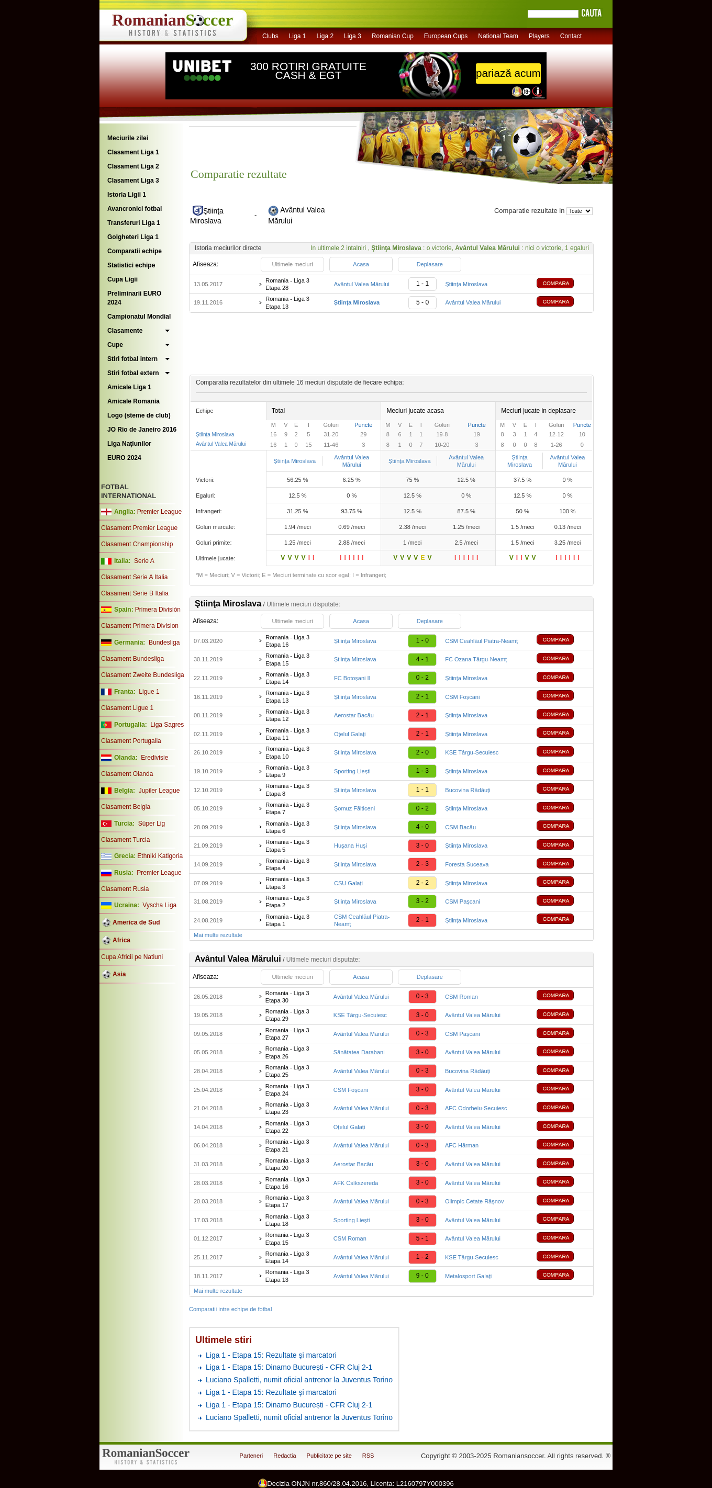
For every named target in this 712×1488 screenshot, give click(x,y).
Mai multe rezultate (218, 935)
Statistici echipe (131, 265)
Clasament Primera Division (140, 625)
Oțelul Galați (350, 734)
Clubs (270, 36)
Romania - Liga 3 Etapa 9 (287, 771)
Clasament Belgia (125, 806)
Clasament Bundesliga (132, 658)
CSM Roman (461, 997)
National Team (498, 36)
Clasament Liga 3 (133, 180)
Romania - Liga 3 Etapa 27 (287, 1034)
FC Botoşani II (352, 678)
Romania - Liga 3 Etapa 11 (287, 734)
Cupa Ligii (122, 279)
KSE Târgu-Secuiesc (471, 752)
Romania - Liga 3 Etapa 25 (287, 1071)
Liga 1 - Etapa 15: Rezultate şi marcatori (271, 1355)
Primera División (158, 609)
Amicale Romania (133, 401)
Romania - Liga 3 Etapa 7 (287, 808)
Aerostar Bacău (354, 715)
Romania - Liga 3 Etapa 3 (287, 882)
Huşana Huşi (350, 845)
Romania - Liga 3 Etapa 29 (287, 1015)
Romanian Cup (393, 36)
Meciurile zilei (127, 138)
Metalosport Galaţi (468, 1276)
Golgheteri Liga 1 (133, 237)
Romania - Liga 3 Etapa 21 (287, 1145)
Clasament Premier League (139, 528)
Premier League (159, 511)
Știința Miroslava (466, 284)
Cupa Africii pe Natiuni (132, 957)
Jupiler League (159, 790)
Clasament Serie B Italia (135, 593)
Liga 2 (324, 36)
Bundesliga (164, 642)
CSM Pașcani (462, 901)
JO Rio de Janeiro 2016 (141, 429)
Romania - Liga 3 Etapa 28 (287, 284)
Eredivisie (154, 757)
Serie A (144, 561)
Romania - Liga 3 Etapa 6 (287, 827)
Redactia (284, 1455)
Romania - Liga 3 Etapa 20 (287, 1164)
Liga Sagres (167, 724)
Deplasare (430, 264)
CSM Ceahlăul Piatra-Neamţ (481, 641)
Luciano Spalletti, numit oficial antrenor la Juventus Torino (299, 1380)
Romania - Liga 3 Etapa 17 (287, 1201)
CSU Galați (348, 883)
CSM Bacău (460, 827)
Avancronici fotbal (134, 208)
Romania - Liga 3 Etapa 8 (287, 789)
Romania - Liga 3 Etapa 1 (287, 920)
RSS (368, 1455)
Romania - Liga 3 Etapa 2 (287, 901)
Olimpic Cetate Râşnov (474, 1201)
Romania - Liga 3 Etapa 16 (287, 641)
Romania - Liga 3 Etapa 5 (287, 845)
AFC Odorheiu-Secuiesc (476, 1108)
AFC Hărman (462, 1145)
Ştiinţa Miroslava (215, 434)
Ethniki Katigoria (160, 856)
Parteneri (251, 1455)
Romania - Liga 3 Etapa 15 (287, 659)
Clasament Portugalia (131, 741)
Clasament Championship (137, 544)
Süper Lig (151, 823)
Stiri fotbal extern (133, 373)
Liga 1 (297, 36)
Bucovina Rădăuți (467, 790)
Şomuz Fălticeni (354, 808)
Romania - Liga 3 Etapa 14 (287, 678)
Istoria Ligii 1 (126, 194)
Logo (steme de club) (139, 415)
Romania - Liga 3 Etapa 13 (287, 302)
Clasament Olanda (127, 773)
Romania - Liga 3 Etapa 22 (287, 1127)
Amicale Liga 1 (129, 387)
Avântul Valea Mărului (362, 284)
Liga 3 (352, 36)
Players (539, 36)
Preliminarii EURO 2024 (134, 298)
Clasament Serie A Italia (134, 577)
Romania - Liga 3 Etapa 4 (287, 864)
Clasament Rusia (125, 889)
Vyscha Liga (158, 905)
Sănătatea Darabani (359, 1052)
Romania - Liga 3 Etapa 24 (287, 1090)
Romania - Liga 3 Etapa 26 (287, 1052)
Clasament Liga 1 (133, 152)
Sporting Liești (352, 771)
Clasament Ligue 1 (127, 708)
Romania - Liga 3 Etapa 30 (287, 997)
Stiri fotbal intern (132, 359)
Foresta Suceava (466, 864)
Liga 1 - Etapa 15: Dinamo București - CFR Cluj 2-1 (289, 1367)
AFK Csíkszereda (356, 1183)
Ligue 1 (149, 691)
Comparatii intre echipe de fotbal (230, 1309)
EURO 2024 (124, 457)
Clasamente (124, 330)
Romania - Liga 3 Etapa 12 (287, 715)
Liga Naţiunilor (129, 443)
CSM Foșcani (462, 697)
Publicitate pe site (329, 1455)
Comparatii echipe (134, 251)
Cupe (115, 344)
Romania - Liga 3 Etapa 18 (287, 1220)
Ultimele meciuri (292, 264)
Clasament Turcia (125, 839)
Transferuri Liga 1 (133, 223)
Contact (571, 36)
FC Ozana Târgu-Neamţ (476, 659)
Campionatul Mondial (139, 316)
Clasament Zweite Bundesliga (142, 675)
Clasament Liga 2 (133, 166)
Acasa (361, 264)
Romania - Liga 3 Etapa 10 (287, 752)
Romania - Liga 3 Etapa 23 (287, 1108)
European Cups (446, 36)
